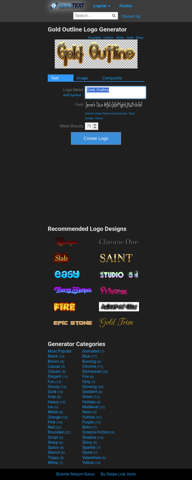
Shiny (139, 37)
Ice (53, 407)
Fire (88, 376)
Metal (55, 412)
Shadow (93, 437)
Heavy (57, 402)
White (120, 37)
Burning (91, 361)
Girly (88, 381)
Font (79, 104)
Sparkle (91, 447)
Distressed (95, 371)
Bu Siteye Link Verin (118, 474)
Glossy (57, 386)
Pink (55, 422)
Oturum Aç (131, 16)
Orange (58, 417)
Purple (91, 422)
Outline (108, 37)
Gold (130, 37)
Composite (112, 78)
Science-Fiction (98, 432)
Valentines (94, 457)
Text (54, 78)
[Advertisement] (24, 101)
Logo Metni (73, 92)
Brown (56, 361)
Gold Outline (115, 92)
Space (56, 447)
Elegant (58, 376)
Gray (54, 396)
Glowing (93, 386)
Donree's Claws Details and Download (106, 113)
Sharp (55, 442)
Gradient (92, 391)
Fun (54, 381)
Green (91, 396)
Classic (99, 118)
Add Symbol (72, 95)
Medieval (93, 407)
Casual (56, 366)
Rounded (94, 37)
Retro (89, 427)
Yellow (91, 462)
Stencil (56, 452)
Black (56, 356)
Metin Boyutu (71, 126)
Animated (93, 351)
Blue (89, 356)
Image (82, 78)
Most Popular (60, 351)
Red (55, 427)
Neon (89, 412)
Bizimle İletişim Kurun (75, 474)
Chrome (92, 366)
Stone (90, 452)
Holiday (91, 402)
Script (55, 437)
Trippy (56, 457)
